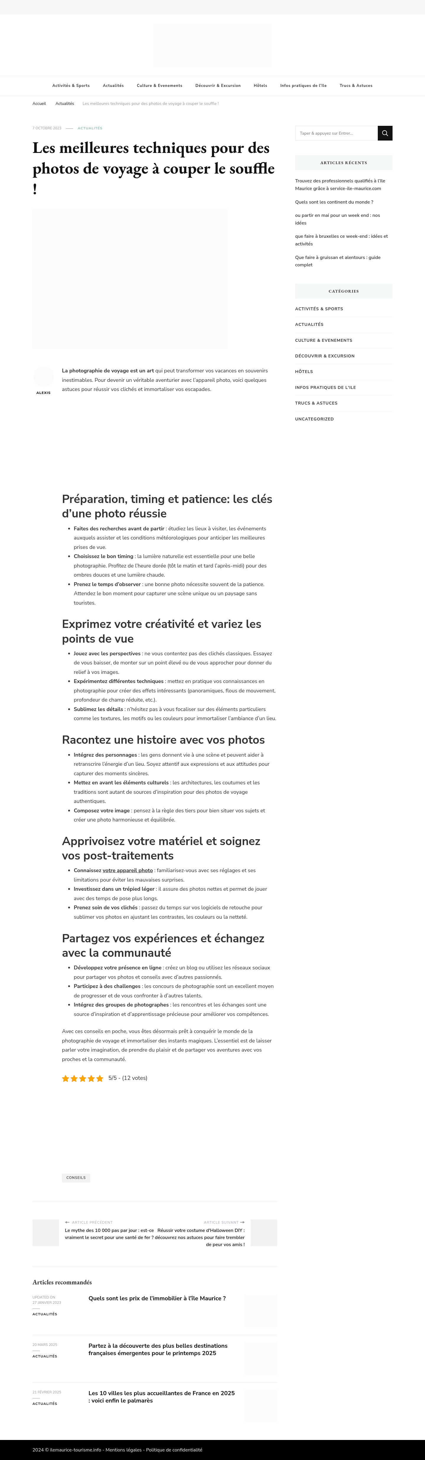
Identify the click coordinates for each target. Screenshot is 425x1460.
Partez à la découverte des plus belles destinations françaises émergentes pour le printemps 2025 (158, 1349)
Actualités (113, 85)
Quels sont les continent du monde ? (334, 202)
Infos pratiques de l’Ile (303, 85)
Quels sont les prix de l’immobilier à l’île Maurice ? (157, 1298)
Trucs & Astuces (356, 85)
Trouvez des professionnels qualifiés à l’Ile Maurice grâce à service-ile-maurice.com (340, 185)
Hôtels (260, 85)
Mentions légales (124, 1450)
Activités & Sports (71, 85)
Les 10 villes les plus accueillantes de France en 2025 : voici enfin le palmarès (162, 1397)
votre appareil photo (128, 870)
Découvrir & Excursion (218, 85)
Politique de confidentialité (174, 1450)
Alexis (43, 380)
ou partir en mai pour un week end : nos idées (337, 219)
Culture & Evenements (159, 85)
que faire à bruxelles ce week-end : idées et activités (341, 240)
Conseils (76, 1177)
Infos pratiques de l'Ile (325, 387)
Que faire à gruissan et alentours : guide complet (338, 261)
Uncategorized (314, 419)
